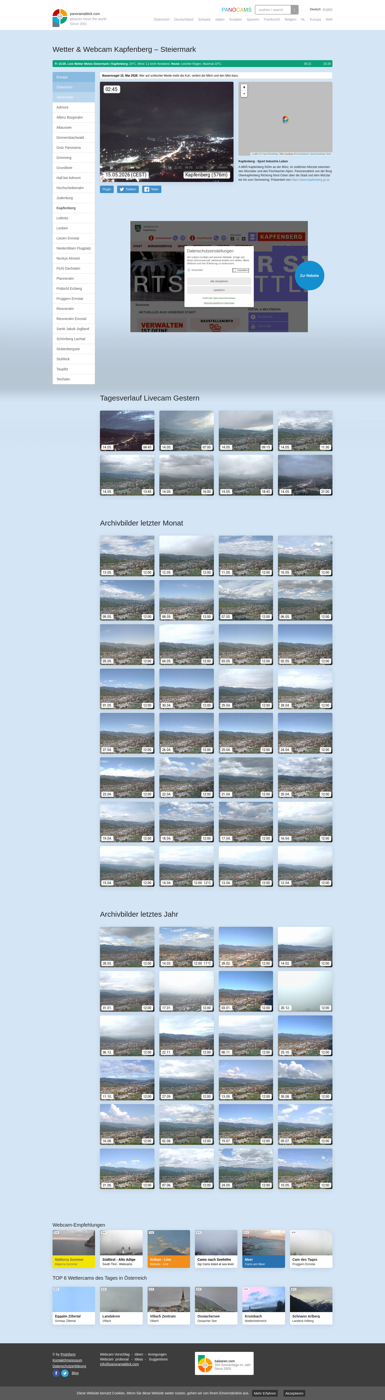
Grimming (63, 158)
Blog (75, 1373)
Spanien (253, 19)
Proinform (68, 1354)
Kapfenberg (66, 208)
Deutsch (315, 9)
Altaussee (63, 127)
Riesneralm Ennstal (71, 319)
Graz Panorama (68, 148)
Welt (329, 19)
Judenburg (64, 198)
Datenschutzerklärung (69, 1366)
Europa (315, 19)
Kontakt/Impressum (67, 1360)
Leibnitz (62, 218)
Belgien (290, 19)
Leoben (62, 228)
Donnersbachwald (70, 137)
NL (303, 19)
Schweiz (204, 19)
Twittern (131, 189)
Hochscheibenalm (70, 188)
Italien (219, 19)
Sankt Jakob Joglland (72, 329)
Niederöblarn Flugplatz (73, 248)
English (327, 9)
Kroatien (235, 19)
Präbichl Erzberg (69, 289)
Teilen (154, 189)
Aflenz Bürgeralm (69, 117)
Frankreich (272, 19)
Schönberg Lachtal (70, 339)
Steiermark (64, 97)
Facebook (56, 1373)
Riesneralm (65, 309)
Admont (62, 107)
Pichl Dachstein (68, 268)
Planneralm (65, 278)
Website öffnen (210, 275)
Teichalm (63, 379)
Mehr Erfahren (265, 1393)
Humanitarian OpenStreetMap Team (313, 153)
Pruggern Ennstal (69, 299)
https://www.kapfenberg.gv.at (310, 179)
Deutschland (183, 19)
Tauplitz (62, 369)
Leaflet (255, 153)
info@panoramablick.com (119, 1364)
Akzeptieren (294, 1393)
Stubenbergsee (68, 349)
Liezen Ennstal (67, 238)
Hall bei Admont (68, 178)
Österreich (162, 19)
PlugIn (107, 189)
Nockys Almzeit (68, 258)
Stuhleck (63, 359)
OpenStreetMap (270, 153)
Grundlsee (64, 168)
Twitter (65, 1373)
